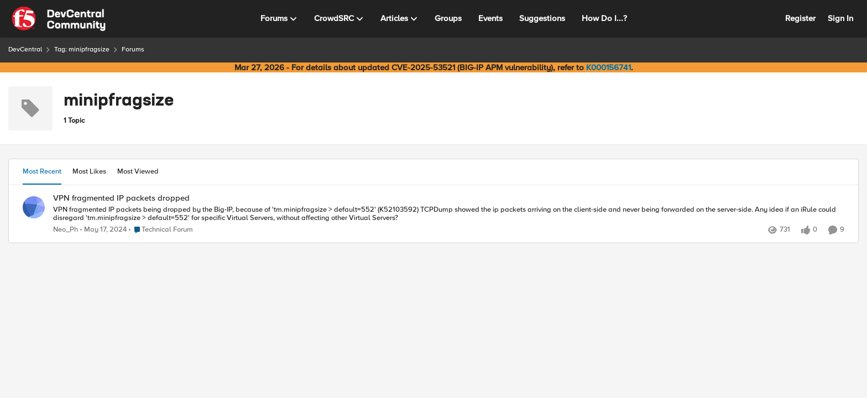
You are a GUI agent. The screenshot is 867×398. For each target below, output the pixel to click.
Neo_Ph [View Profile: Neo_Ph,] (65, 230)
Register (800, 18)
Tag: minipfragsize (81, 49)
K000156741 (608, 67)
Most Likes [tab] (89, 171)
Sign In (840, 18)
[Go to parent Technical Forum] (161, 230)
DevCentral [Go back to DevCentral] (25, 49)
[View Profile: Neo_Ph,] (34, 207)
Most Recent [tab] (42, 171)
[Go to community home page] (58, 19)
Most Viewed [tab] (138, 171)
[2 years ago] (103, 230)
